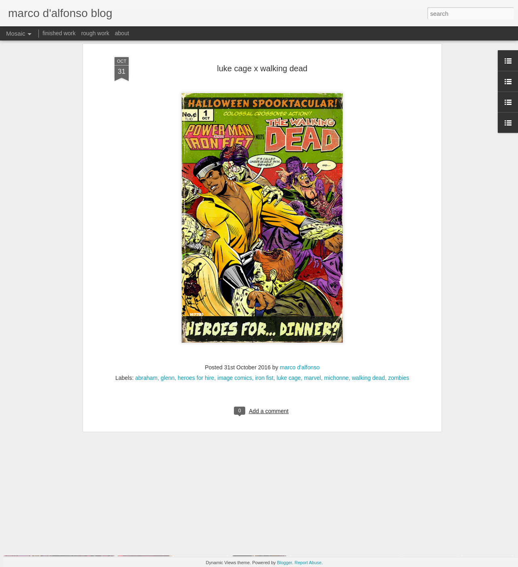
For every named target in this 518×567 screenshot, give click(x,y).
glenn (167, 338)
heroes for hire (196, 338)
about (122, 33)
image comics (234, 338)
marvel (312, 338)
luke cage (288, 338)
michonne (336, 338)
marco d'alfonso (299, 327)
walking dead (368, 338)
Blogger (284, 562)
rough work (95, 33)
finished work (59, 33)
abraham (146, 338)
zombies (398, 338)
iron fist (264, 338)
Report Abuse (308, 562)
